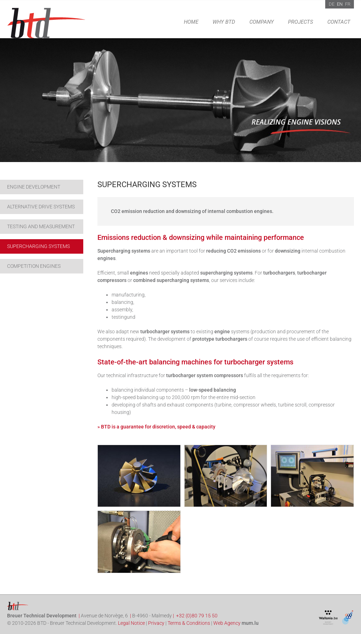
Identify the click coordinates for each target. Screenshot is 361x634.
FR (347, 4)
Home (191, 22)
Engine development (33, 187)
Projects (300, 22)
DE (331, 4)
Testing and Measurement (41, 226)
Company (261, 22)
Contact (338, 22)
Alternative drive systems (41, 206)
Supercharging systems (38, 246)
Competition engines (34, 266)
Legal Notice (131, 623)
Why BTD (224, 22)
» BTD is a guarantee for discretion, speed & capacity (156, 427)
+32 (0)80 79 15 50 (197, 615)
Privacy (156, 623)
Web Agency (227, 623)
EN (340, 4)
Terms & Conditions (189, 623)
